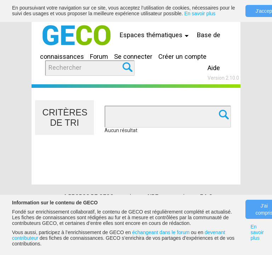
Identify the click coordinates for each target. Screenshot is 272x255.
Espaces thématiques (156, 35)
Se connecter (133, 56)
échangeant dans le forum (160, 232)
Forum (99, 56)
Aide (214, 68)
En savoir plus (199, 13)
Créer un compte (182, 56)
